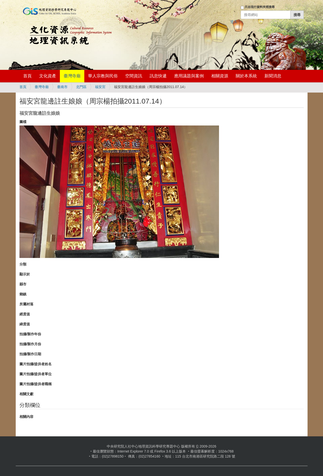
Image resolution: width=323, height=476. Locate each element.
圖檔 (22, 122)
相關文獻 (26, 394)
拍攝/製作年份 (30, 334)
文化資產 (47, 76)
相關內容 (26, 417)
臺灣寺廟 (72, 76)
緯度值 (24, 324)
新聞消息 (272, 76)
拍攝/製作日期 (30, 354)
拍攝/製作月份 (30, 344)
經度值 (24, 314)
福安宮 (100, 87)
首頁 (27, 76)
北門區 (81, 87)
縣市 (22, 284)
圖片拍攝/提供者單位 (35, 374)
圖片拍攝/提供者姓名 (35, 364)
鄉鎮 (22, 294)
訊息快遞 (158, 76)
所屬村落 (26, 304)
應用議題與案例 (189, 76)
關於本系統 (246, 76)
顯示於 (24, 274)
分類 (22, 264)
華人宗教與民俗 (103, 76)
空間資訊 (133, 76)
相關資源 (219, 76)
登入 (233, 22)
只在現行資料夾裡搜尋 (260, 7)
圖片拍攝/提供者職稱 (35, 384)
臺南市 (62, 87)
